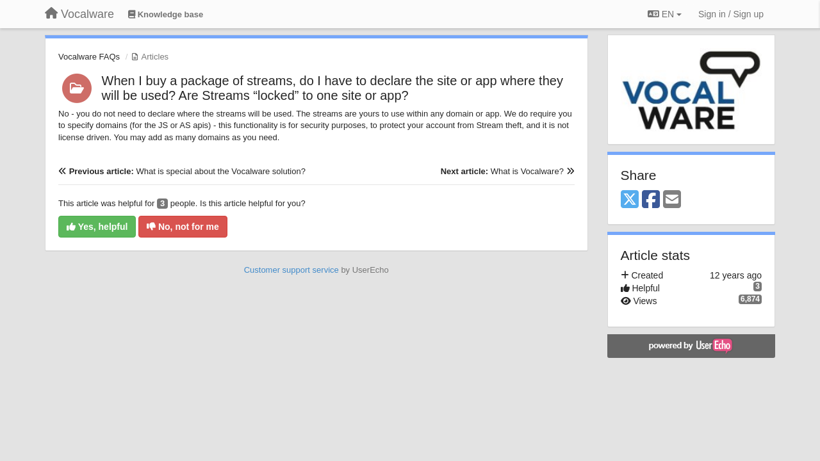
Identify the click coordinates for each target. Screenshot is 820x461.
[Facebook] (651, 200)
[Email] (672, 200)
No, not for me (183, 227)
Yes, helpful (97, 227)
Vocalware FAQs (89, 56)
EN (665, 14)
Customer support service (291, 270)
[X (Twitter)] (630, 200)
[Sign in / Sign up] (731, 14)
